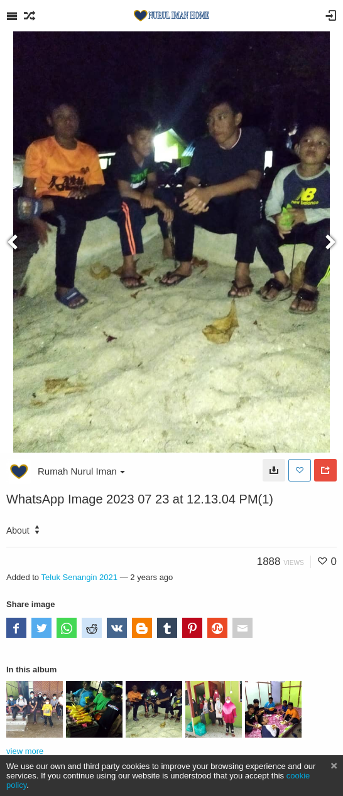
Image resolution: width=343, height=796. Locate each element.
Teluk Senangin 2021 (79, 577)
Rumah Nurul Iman (81, 471)
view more (24, 751)
